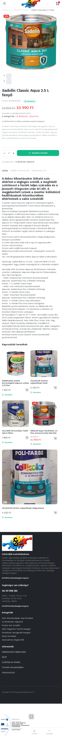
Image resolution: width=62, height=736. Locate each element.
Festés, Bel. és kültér (11, 657)
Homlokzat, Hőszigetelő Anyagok (16, 665)
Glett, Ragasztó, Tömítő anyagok (16, 661)
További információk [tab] (19, 202)
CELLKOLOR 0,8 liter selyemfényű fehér (39, 414)
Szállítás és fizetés (11, 694)
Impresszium (8, 704)
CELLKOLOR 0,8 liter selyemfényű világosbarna (23, 540)
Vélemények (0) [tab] (38, 202)
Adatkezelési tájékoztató (14, 684)
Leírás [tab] (5, 202)
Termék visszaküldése (12, 699)
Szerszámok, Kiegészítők (13, 672)
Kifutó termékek (9, 668)
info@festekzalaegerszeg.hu (15, 610)
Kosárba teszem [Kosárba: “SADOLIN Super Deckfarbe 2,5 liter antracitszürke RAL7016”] (55, 470)
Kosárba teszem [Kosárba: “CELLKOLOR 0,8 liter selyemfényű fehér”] (55, 419)
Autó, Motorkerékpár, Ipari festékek (17, 650)
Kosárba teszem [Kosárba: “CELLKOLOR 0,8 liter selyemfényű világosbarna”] (55, 544)
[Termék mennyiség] (9, 185)
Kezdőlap (5, 10)
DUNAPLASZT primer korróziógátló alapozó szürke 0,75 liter (15, 415)
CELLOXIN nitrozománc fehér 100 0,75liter (15, 464)
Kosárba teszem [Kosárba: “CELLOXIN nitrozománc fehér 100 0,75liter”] (27, 469)
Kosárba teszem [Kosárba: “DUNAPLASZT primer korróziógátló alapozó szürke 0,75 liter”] (27, 421)
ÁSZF (4, 689)
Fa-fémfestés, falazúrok (20, 10)
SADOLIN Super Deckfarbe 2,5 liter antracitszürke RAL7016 (43, 464)
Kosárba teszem (40, 185)
